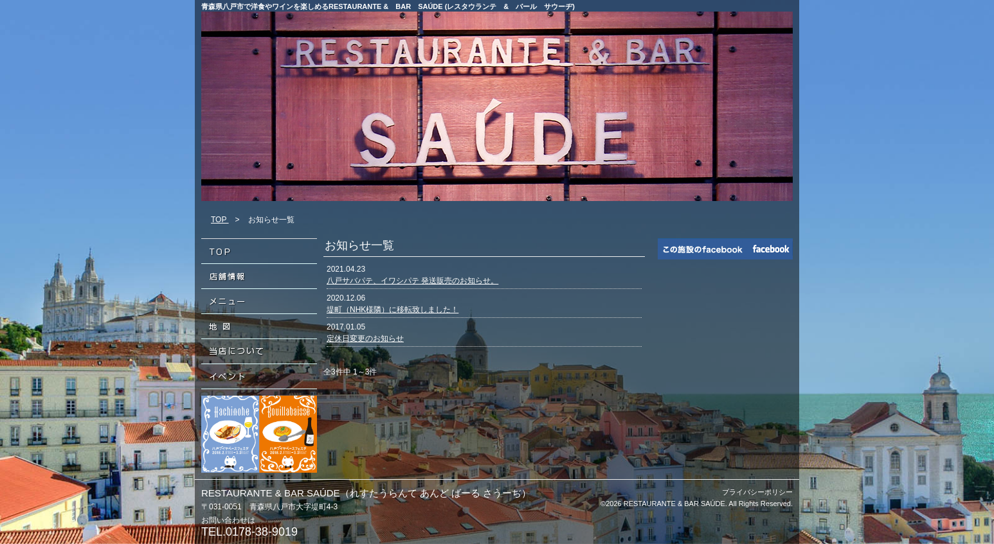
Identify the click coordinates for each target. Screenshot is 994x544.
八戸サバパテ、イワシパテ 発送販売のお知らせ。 (412, 280)
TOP (220, 219)
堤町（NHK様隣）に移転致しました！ (392, 309)
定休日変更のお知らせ (365, 338)
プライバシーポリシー (757, 492)
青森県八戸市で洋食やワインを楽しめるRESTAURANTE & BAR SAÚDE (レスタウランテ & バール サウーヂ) (388, 6)
